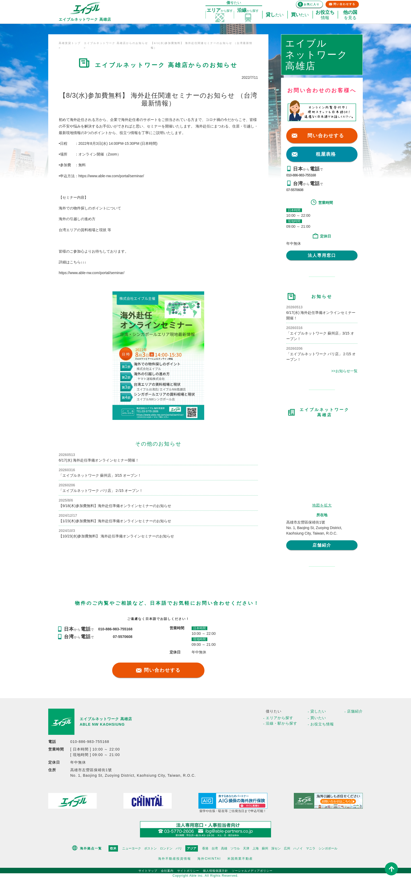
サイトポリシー (188, 870)
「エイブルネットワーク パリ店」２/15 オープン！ (101, 490)
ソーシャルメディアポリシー (252, 870)
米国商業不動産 (240, 858)
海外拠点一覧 (91, 848)
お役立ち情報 (322, 724)
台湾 (215, 848)
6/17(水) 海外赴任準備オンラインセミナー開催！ (99, 460)
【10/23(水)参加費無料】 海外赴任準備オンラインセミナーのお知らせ (116, 536)
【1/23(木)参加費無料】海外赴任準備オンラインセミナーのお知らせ (115, 521)
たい (275, 15)
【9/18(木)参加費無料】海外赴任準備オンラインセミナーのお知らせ (115, 506)
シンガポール (327, 848)
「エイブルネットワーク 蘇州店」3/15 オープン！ (100, 475)
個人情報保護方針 (215, 870)
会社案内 (167, 870)
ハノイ (298, 848)
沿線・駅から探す (281, 723)
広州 (287, 848)
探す (220, 10)
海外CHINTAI (209, 858)
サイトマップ (147, 870)
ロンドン (166, 848)
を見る (350, 15)
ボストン (150, 848)
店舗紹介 (321, 545)
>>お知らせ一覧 (344, 371)
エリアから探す (279, 718)
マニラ (310, 848)
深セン (276, 848)
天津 (246, 848)
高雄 (224, 848)
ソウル (235, 848)
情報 (325, 15)
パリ (179, 848)
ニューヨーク (131, 848)
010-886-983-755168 (301, 175)
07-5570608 (294, 190)
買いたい (318, 718)
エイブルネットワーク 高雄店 (106, 719)
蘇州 (265, 848)
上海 (255, 848)
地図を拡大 (322, 505)
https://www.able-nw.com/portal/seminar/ (111, 176)
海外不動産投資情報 (174, 858)
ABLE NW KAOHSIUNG (102, 724)
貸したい (318, 711)
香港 (205, 848)
